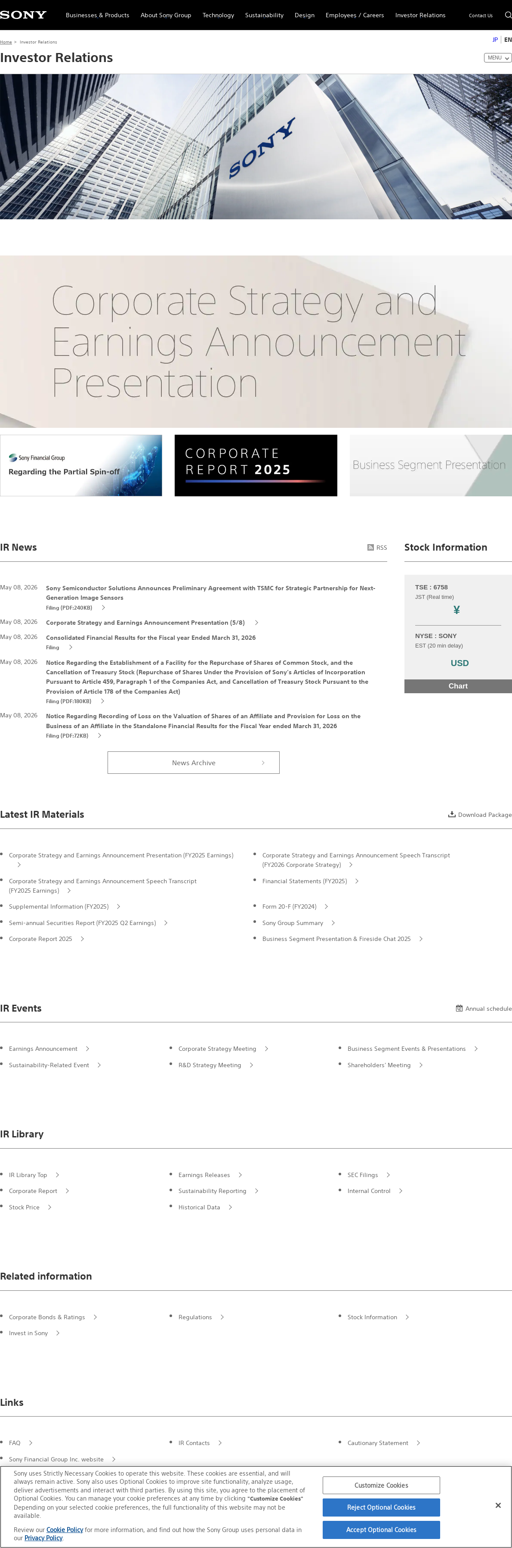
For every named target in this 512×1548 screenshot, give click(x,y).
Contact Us (481, 15)
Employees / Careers (352, 11)
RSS (377, 547)
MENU (495, 57)
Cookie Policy (64, 1529)
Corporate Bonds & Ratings (47, 1317)
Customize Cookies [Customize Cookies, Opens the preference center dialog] (381, 1485)
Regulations (195, 1317)
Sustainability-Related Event (49, 1065)
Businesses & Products (95, 11)
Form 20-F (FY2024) (289, 906)
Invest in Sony (28, 1333)
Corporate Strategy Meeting (217, 1049)
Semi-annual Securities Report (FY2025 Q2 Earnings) (82, 923)
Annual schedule (484, 1008)
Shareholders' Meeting (379, 1065)
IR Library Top (28, 1175)
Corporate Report (33, 1191)
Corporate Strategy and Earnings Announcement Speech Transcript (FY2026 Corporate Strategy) (356, 860)
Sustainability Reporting (213, 1191)
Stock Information (372, 1317)
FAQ (15, 1443)
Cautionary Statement (378, 1443)
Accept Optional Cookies (381, 1529)
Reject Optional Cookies (381, 1507)
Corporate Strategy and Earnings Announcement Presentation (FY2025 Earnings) (121, 855)
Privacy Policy (43, 1538)
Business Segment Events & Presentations (407, 1049)
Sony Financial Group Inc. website (56, 1459)
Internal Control (369, 1191)
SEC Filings (363, 1175)
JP (495, 40)
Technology (215, 11)
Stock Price (24, 1207)
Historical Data (199, 1207)
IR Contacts (194, 1443)
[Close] (498, 1505)
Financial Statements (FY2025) (304, 881)
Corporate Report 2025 (40, 939)
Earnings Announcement (43, 1049)
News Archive (194, 762)
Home (6, 42)
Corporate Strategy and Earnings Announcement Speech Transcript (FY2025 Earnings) (103, 885)
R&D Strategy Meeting (210, 1065)
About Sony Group (163, 11)
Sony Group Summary (292, 923)
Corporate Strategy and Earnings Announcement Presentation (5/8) (146, 622)
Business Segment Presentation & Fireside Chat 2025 (336, 939)
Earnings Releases (204, 1175)
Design (302, 11)
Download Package (480, 815)
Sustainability (262, 11)
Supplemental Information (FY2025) (58, 906)
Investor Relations (418, 11)
